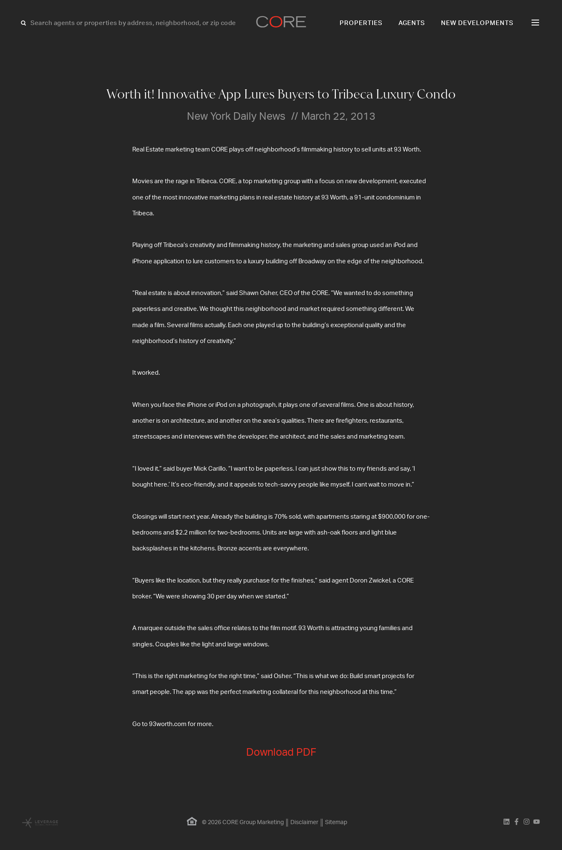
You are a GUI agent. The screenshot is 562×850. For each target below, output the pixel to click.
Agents (412, 23)
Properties (361, 23)
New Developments (477, 23)
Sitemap (336, 822)
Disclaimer (304, 822)
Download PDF (281, 752)
